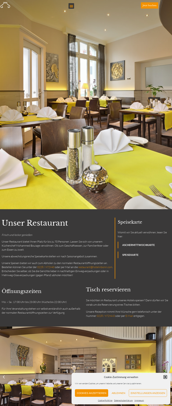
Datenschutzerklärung (123, 400)
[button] (165, 377)
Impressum (139, 400)
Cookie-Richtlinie (105, 400)
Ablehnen (118, 393)
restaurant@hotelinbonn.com (95, 267)
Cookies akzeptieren (91, 393)
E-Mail (129, 315)
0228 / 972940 (45, 267)
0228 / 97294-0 (106, 315)
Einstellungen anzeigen (148, 393)
